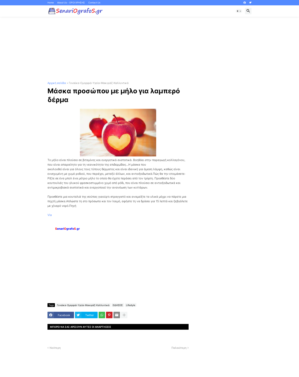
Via (49, 215)
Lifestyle (130, 305)
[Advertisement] (149, 49)
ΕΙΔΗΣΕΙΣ (118, 305)
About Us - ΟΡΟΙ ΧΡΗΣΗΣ (71, 2)
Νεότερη (55, 347)
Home (50, 2)
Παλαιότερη (178, 347)
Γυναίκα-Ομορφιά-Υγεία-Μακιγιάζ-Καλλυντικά (99, 83)
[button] (239, 11)
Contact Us (94, 2)
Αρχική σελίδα (56, 83)
